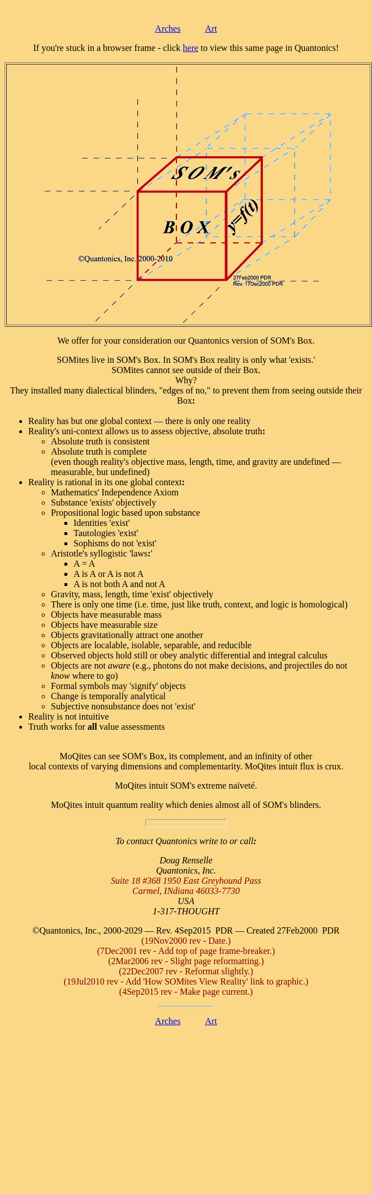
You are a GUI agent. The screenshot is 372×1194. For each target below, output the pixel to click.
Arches (167, 28)
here (190, 48)
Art (211, 28)
